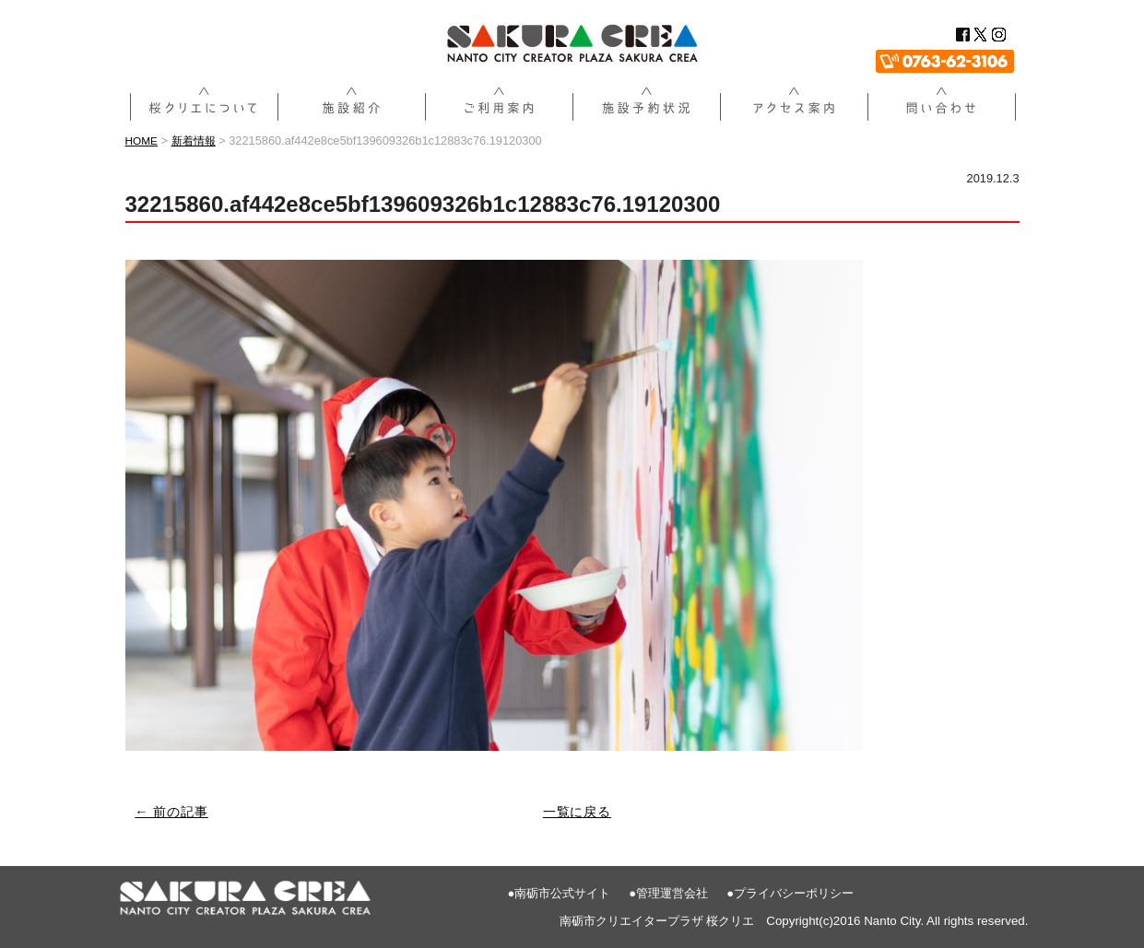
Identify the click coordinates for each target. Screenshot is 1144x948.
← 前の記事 (175, 811)
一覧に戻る (577, 811)
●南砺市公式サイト (559, 892)
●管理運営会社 (668, 892)
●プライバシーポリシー (790, 892)
